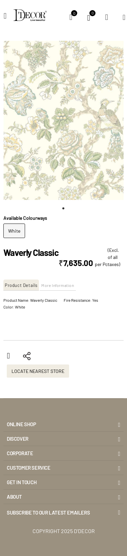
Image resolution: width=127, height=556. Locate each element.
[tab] (21, 285)
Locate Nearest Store (38, 371)
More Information (57, 285)
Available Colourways (25, 218)
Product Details (21, 285)
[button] (63, 208)
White (14, 231)
